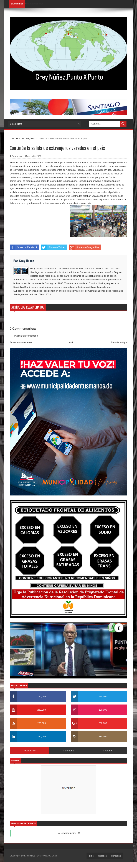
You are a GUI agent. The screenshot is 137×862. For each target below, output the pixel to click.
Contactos (116, 856)
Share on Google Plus (84, 247)
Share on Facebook (23, 247)
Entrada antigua (119, 342)
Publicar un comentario (26, 335)
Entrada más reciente (21, 342)
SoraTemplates (28, 856)
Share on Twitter (53, 247)
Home (15, 138)
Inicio (71, 342)
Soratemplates (69, 833)
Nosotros (102, 856)
